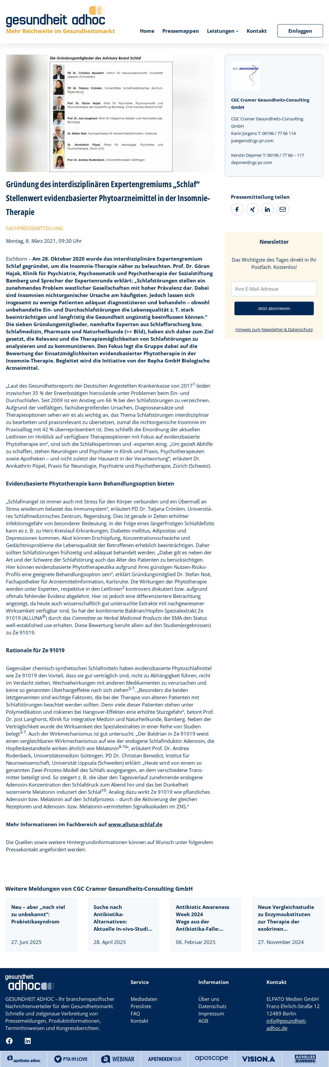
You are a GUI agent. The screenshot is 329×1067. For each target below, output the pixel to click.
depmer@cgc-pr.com (251, 162)
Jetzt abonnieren (274, 308)
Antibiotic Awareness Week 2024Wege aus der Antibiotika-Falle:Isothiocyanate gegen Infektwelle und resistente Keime (202, 918)
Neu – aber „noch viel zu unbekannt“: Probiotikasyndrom (38, 914)
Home (147, 30)
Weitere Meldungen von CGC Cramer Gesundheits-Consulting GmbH (99, 888)
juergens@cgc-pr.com (252, 141)
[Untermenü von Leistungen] (237, 30)
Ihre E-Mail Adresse (256, 288)
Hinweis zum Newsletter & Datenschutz (274, 329)
